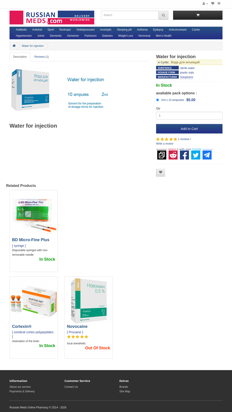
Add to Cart (189, 129)
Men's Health (164, 35)
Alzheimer (73, 35)
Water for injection (33, 46)
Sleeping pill (124, 29)
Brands (123, 386)
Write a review (164, 143)
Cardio (196, 29)
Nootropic (65, 29)
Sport (50, 29)
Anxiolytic (106, 29)
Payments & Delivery (22, 391)
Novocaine (77, 326)
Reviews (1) (41, 56)
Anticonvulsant (177, 29)
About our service (20, 386)
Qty (158, 108)
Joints (40, 35)
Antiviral (37, 29)
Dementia (55, 35)
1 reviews (183, 139)
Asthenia (142, 29)
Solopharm (186, 77)
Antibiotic (21, 29)
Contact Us (71, 386)
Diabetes (107, 35)
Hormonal (144, 35)
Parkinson (91, 35)
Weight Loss (125, 35)
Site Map (124, 391)
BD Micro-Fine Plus (30, 240)
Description (20, 56)
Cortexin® (21, 326)
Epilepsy (158, 29)
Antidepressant (85, 29)
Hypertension (24, 35)
